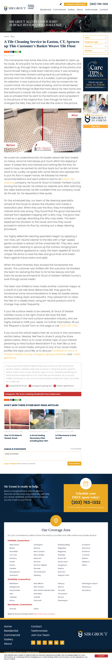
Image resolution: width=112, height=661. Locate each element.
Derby (36, 609)
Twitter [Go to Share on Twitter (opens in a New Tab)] (13, 52)
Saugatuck (62, 565)
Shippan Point (63, 575)
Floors (47, 394)
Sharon (61, 587)
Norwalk (37, 568)
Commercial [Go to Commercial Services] (59, 9)
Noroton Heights (40, 565)
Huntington (38, 545)
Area (87, 37)
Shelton (61, 568)
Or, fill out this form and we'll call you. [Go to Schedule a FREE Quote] (85, 507)
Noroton (37, 562)
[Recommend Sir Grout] (95, 111)
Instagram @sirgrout (42, 386)
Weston (85, 558)
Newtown (37, 558)
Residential (39, 394)
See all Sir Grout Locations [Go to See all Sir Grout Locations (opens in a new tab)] (44, 614)
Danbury (13, 558)
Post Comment (74, 464)
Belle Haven (14, 545)
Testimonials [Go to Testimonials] (91, 9)
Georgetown (15, 572)
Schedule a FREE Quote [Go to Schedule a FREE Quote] (76, 4)
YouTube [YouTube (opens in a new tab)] (50, 643)
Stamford (86, 548)
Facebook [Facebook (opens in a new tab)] (39, 643)
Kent (11, 594)
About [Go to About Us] (80, 9)
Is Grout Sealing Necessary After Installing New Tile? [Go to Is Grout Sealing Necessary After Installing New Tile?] (39, 438)
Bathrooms (55, 394)
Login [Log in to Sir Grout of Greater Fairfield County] (6, 464)
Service (88, 46)
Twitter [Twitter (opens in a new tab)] (45, 643)
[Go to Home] (20, 8)
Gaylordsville (15, 590)
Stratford (86, 551)
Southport (86, 545)
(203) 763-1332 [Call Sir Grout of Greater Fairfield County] (99, 4)
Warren (61, 597)
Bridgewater (15, 587)
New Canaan (39, 551)
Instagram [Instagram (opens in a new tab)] (33, 643)
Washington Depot (89, 583)
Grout (22, 394)
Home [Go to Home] (6, 36)
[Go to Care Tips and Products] (95, 74)
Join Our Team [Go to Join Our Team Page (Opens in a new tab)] (40, 635)
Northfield (38, 594)
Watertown (86, 587)
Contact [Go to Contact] (104, 9)
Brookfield (14, 551)
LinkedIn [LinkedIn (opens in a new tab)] (56, 643)
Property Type (91, 42)
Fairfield (13, 568)
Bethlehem (14, 583)
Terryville (61, 590)
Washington (63, 600)
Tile (17, 394)
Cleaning (29, 394)
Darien (12, 562)
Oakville (37, 597)
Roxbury (61, 583)
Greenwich (14, 575)
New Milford (38, 583)
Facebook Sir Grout (18, 386)
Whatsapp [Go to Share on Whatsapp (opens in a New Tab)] (16, 52)
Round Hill (62, 558)
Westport (86, 562)
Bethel (12, 548)
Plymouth (37, 600)
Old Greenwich (40, 572)
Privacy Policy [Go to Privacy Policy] (72, 655)
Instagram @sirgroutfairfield (49, 354)
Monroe (37, 548)
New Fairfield (39, 555)
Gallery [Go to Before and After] (71, 9)
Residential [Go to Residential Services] (45, 9)
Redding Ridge (64, 545)
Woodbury (86, 590)
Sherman (61, 572)
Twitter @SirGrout (65, 386)
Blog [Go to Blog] (12, 36)
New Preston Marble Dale (44, 590)
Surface (88, 50)
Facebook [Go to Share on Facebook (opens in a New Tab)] (11, 52)
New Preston (39, 587)
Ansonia (13, 609)
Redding (37, 575)
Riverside (61, 555)
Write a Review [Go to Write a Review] (61, 4)
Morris (12, 600)
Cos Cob (13, 555)
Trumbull (85, 555)
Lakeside (13, 597)
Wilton (84, 565)
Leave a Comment (15, 449)
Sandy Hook (63, 562)
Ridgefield (62, 548)
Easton (12, 565)
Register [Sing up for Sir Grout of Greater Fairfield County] (14, 464)
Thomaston (62, 594)
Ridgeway (62, 551)
